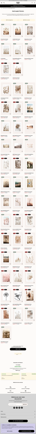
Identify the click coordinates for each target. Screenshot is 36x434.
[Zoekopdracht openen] (4, 3)
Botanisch (5, 8)
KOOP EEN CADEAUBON (18, 420)
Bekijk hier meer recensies (18, 382)
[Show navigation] (1, 3)
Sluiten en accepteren (26, 431)
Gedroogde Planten (12, 8)
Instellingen (9, 431)
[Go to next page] (21, 354)
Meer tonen (18, 349)
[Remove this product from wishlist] (10, 36)
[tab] (32, 2)
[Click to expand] (18, 411)
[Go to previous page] (15, 354)
